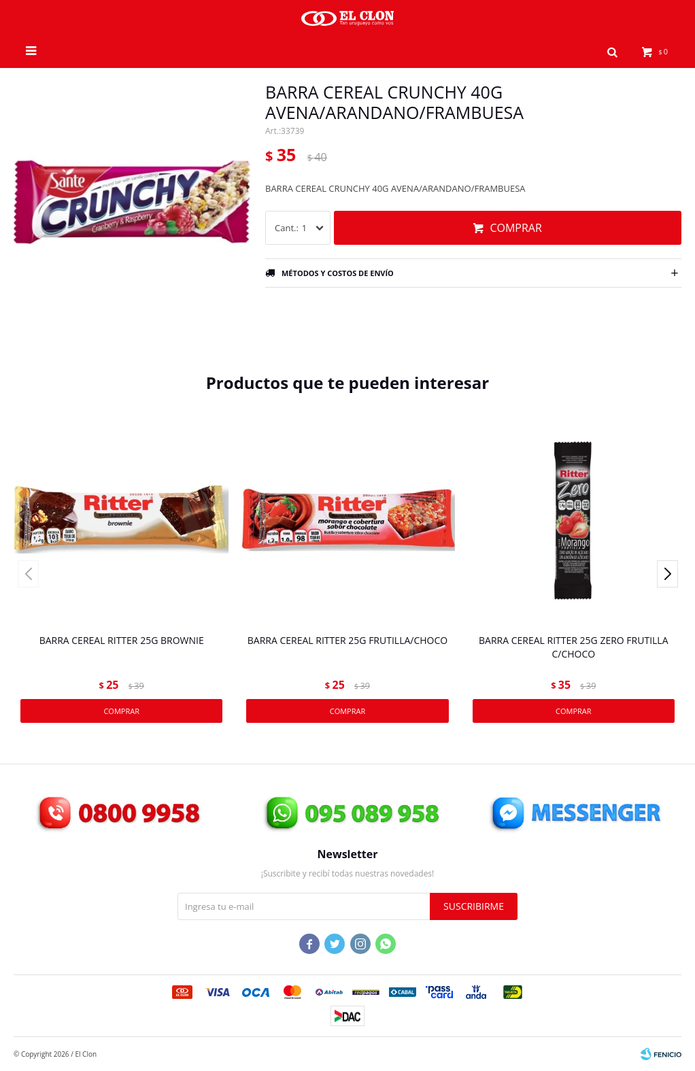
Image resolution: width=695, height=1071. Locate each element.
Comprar (515, 227)
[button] (665, 574)
